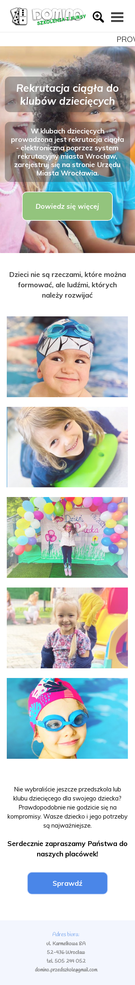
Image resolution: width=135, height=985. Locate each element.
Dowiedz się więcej (67, 206)
